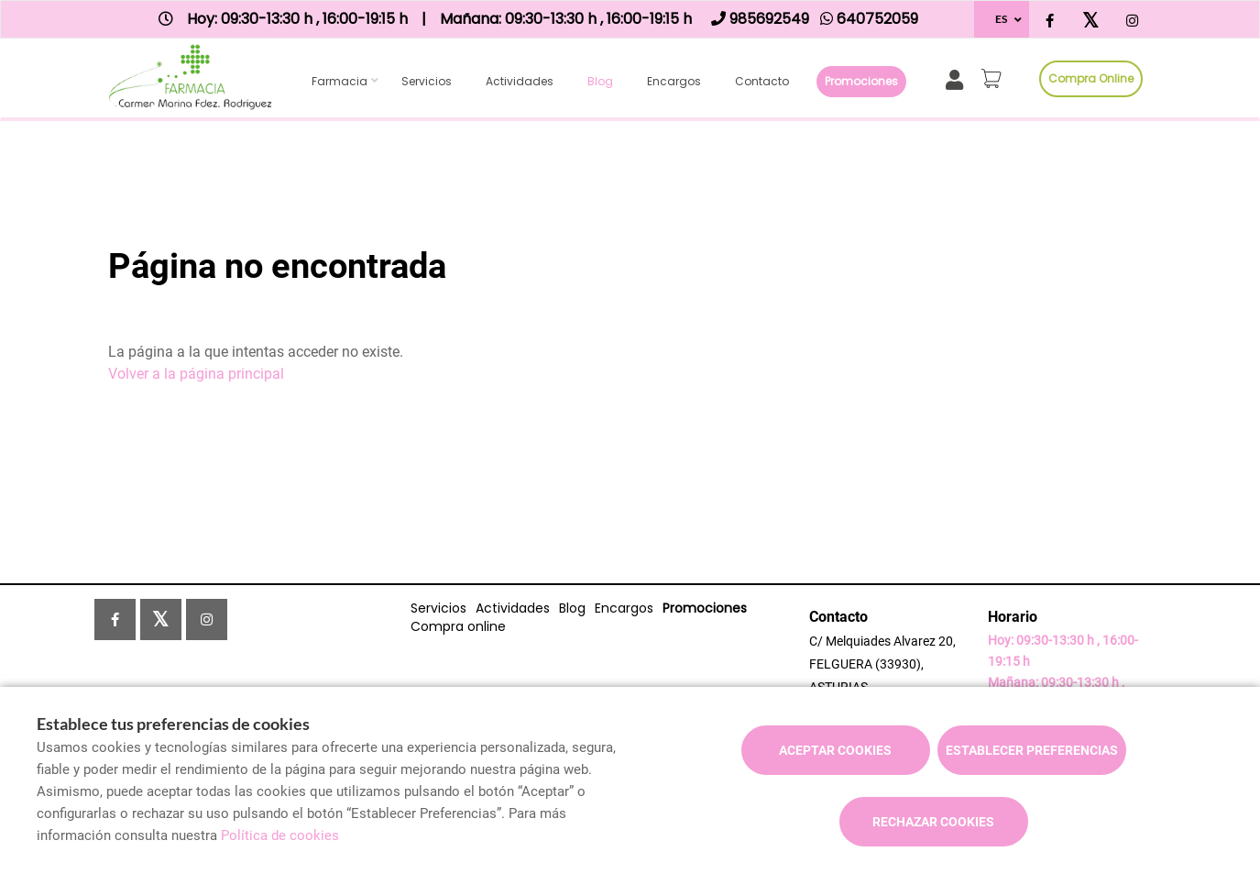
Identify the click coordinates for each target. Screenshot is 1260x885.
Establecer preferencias (1032, 750)
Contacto (762, 81)
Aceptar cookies (835, 750)
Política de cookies (280, 835)
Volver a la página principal (196, 373)
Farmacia (339, 81)
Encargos (674, 81)
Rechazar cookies (933, 821)
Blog (600, 81)
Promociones (861, 81)
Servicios (426, 81)
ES (1001, 19)
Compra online (1091, 78)
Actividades (519, 81)
